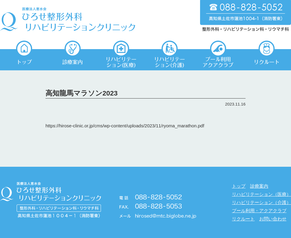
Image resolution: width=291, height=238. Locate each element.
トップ (239, 186)
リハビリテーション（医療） (261, 194)
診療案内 (259, 186)
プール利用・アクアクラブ (259, 210)
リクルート (243, 218)
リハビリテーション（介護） (261, 202)
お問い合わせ (272, 218)
